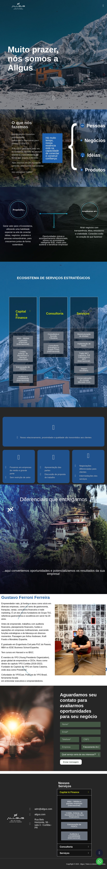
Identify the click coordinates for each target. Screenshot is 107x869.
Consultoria (54, 313)
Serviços (83, 313)
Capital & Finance (69, 792)
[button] (103, 5)
